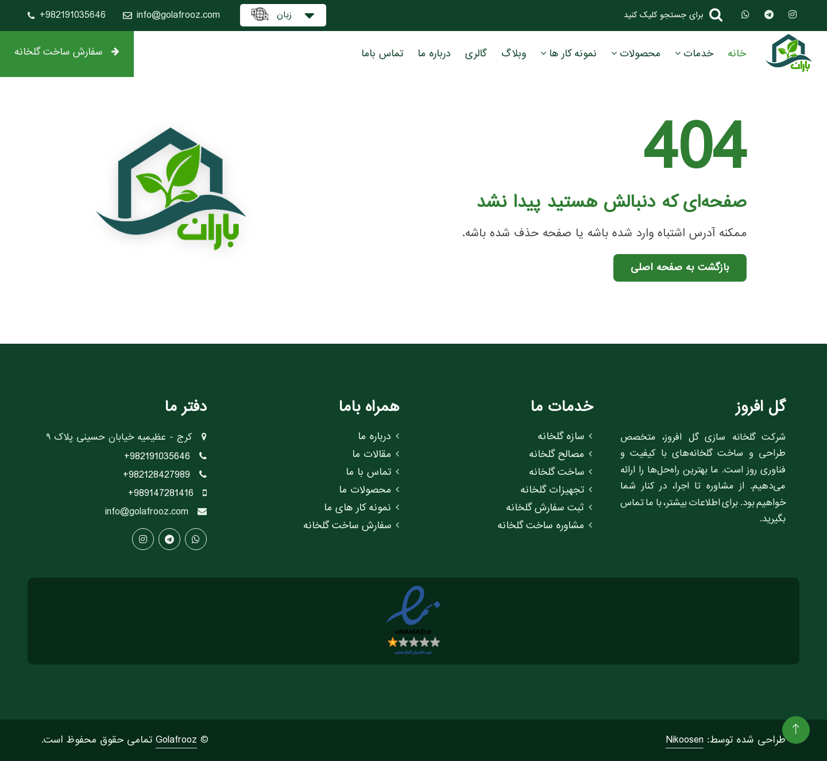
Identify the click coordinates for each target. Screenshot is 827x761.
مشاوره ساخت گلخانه (544, 525)
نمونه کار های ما (361, 508)
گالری (476, 54)
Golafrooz (176, 740)
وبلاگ (513, 54)
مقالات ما (375, 454)
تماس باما (382, 54)
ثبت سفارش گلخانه (549, 508)
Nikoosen (685, 740)
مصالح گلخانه (560, 454)
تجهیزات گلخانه (556, 490)
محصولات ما (369, 490)
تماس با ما (372, 472)
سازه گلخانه (565, 436)
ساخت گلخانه (560, 472)
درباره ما (434, 54)
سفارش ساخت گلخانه (66, 52)
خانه (737, 54)
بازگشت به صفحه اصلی (680, 267)
